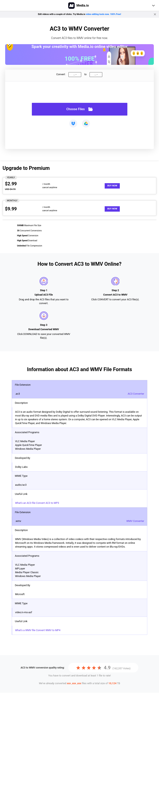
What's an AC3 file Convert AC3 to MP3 (37, 502)
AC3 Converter (136, 393)
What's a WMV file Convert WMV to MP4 (37, 630)
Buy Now (112, 185)
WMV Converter (135, 520)
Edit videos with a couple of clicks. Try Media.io (79, 14)
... (74, 74)
